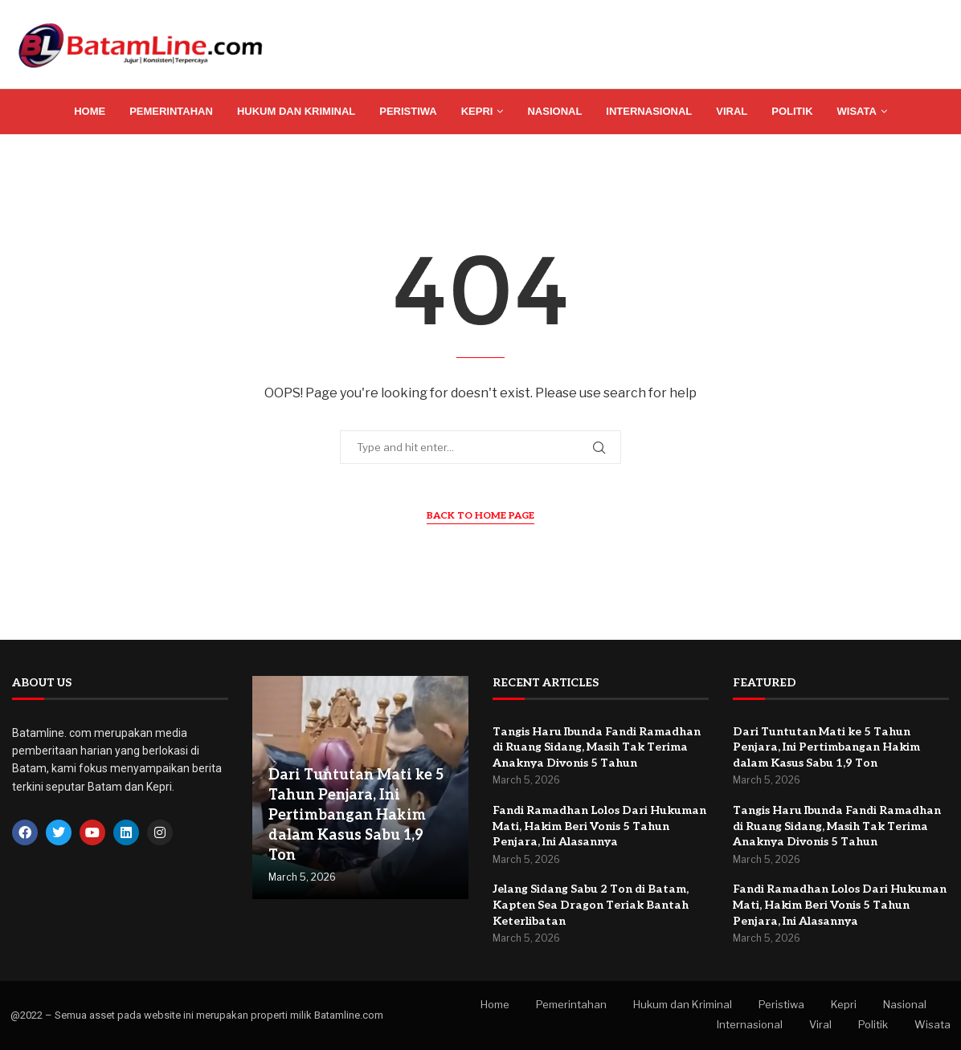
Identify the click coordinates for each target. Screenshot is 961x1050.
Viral (731, 111)
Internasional (649, 111)
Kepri (477, 111)
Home (89, 111)
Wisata (857, 111)
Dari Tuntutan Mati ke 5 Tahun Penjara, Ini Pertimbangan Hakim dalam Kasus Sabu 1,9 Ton (356, 816)
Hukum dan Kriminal (296, 111)
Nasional (554, 111)
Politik (791, 111)
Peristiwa (408, 111)
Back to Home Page (480, 516)
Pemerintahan (171, 111)
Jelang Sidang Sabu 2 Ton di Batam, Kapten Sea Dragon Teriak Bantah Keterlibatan (591, 904)
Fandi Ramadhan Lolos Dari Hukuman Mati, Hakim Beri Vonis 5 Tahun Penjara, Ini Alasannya (599, 826)
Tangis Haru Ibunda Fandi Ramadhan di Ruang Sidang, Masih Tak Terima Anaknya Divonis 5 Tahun (597, 747)
